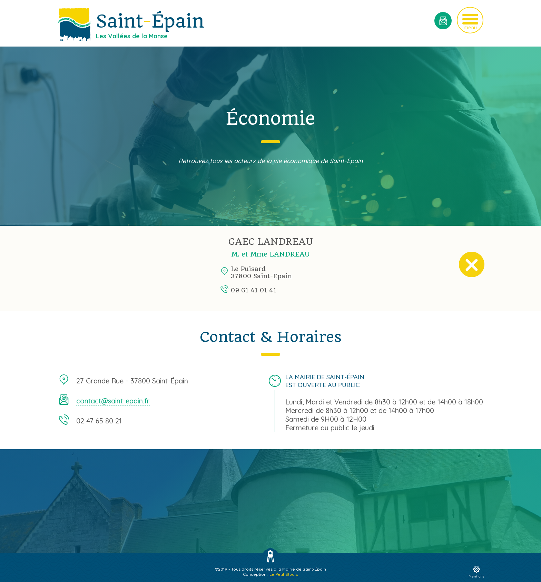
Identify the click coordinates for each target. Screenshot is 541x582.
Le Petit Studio (283, 574)
